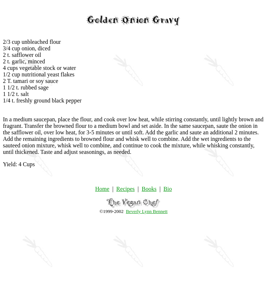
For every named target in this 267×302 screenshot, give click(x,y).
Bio (168, 189)
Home (102, 189)
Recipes (125, 189)
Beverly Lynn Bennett (147, 211)
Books (148, 189)
